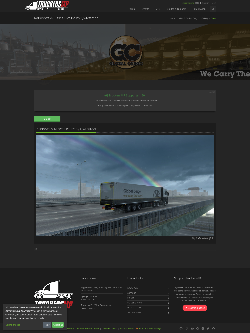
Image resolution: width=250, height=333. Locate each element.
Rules (96, 328)
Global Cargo (192, 18)
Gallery (205, 18)
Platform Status (126, 328)
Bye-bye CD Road (89, 296)
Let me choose (12, 325)
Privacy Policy (67, 328)
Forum (132, 9)
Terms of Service (84, 328)
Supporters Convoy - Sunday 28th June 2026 (101, 287)
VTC (158, 9)
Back (47, 119)
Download (132, 288)
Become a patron (195, 308)
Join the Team (134, 313)
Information (200, 9)
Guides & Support (176, 9)
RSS (141, 328)
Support (131, 293)
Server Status (134, 303)
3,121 (190, 3)
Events (145, 9)
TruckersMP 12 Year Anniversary (96, 305)
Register (205, 3)
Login (214, 3)
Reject (47, 325)
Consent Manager (153, 328)
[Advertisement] (125, 257)
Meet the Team (134, 308)
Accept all (58, 325)
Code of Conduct (109, 328)
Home (172, 18)
